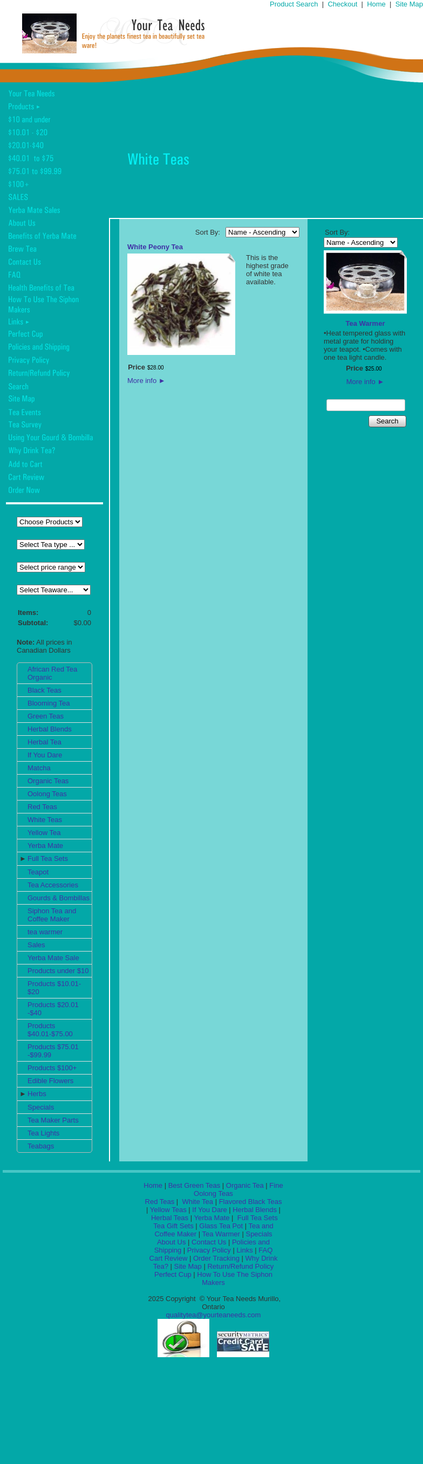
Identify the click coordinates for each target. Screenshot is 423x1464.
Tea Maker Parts (53, 1120)
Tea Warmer (365, 323)
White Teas (45, 820)
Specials (41, 1107)
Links (244, 1250)
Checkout (342, 4)
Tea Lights (43, 1133)
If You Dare (45, 755)
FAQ (265, 1250)
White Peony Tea (155, 247)
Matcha (39, 768)
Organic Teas (48, 781)
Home (376, 4)
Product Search (294, 4)
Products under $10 (58, 971)
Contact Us (209, 1242)
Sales (36, 945)
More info (146, 381)
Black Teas (45, 690)
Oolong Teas (47, 794)
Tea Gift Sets (173, 1226)
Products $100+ (52, 1068)
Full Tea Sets (48, 858)
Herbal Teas (169, 1218)
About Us (171, 1242)
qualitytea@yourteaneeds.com (213, 1315)
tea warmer (45, 932)
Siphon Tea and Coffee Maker (52, 915)
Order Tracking (216, 1258)
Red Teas (42, 807)
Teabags (41, 1146)
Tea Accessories (53, 885)
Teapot (38, 872)
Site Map (409, 4)
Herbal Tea (45, 742)
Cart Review (168, 1258)
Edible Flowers (50, 1081)
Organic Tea (245, 1185)
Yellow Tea (44, 833)
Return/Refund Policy (240, 1266)
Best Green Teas (194, 1185)
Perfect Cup (173, 1274)
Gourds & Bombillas (59, 898)
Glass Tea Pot (221, 1226)
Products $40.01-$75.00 (50, 1030)
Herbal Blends (50, 729)
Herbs (37, 1094)
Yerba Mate (45, 846)
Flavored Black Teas (250, 1202)
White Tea (196, 1202)
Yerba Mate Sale (53, 958)
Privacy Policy (209, 1250)
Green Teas (46, 716)
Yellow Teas (168, 1210)
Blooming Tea (49, 703)
